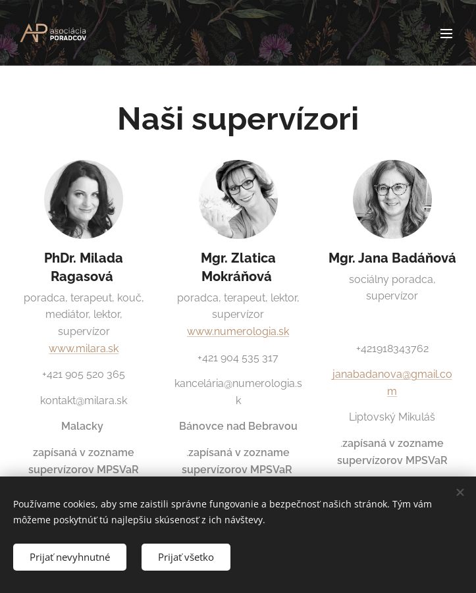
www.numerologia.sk (238, 331)
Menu (446, 33)
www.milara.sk (84, 348)
